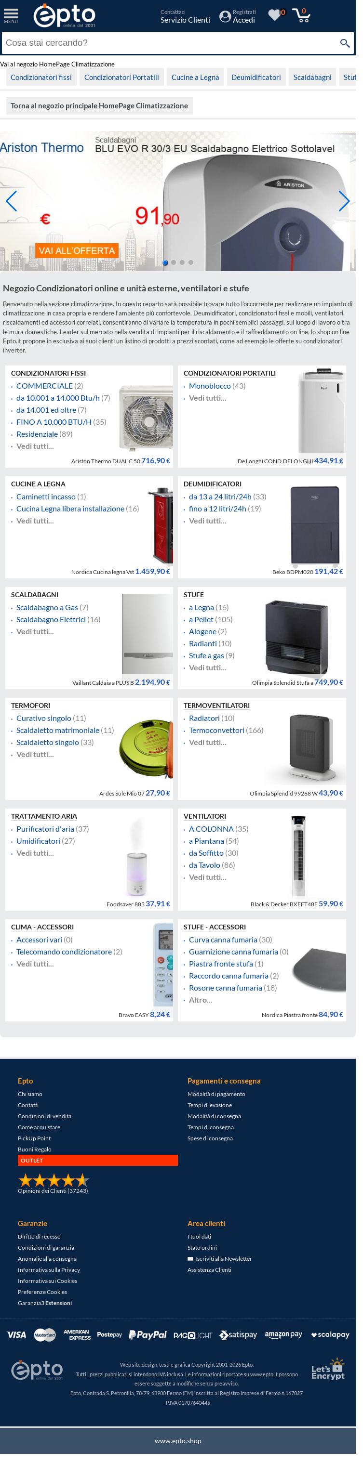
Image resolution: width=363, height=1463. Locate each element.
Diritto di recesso (39, 1236)
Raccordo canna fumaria (229, 975)
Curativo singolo (43, 718)
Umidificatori (38, 840)
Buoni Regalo (35, 1149)
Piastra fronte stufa (221, 963)
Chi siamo (30, 1094)
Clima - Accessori (42, 927)
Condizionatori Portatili (121, 77)
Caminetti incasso (46, 496)
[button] (344, 201)
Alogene (202, 631)
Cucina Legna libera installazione (70, 508)
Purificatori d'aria (45, 828)
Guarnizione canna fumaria (233, 951)
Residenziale (37, 434)
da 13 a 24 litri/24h (220, 496)
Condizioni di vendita (44, 1116)
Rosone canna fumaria (225, 987)
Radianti (203, 643)
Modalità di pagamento (216, 1094)
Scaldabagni (313, 77)
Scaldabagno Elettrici (51, 619)
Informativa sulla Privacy (49, 1270)
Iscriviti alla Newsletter (220, 1258)
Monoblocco (210, 385)
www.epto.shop (178, 1441)
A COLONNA (211, 828)
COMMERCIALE (44, 385)
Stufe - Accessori (215, 927)
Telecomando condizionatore (64, 951)
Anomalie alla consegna (47, 1258)
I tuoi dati (199, 1236)
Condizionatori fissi (41, 77)
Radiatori (204, 718)
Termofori (30, 705)
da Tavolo (204, 865)
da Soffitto (206, 853)
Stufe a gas (206, 655)
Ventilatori (205, 816)
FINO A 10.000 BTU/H (54, 422)
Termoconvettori (216, 730)
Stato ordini (202, 1247)
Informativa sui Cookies (47, 1281)
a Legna (201, 607)
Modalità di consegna (214, 1116)
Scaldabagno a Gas (47, 607)
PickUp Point (34, 1138)
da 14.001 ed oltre (46, 409)
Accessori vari (39, 939)
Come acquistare (39, 1127)
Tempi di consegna (211, 1127)
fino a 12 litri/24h (217, 508)
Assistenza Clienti (209, 1270)
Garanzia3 (45, 1303)
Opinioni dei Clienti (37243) (53, 1191)
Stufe (352, 77)
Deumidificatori (256, 77)
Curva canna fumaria (223, 939)
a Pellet (201, 619)
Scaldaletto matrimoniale (57, 730)
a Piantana (206, 840)
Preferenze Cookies (42, 1292)
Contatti (28, 1105)
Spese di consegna (210, 1138)
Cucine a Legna (195, 77)
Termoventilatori (217, 705)
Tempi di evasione (210, 1105)
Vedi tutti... (35, 446)
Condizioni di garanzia (46, 1247)
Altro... (201, 999)
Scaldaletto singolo (47, 742)
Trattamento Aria (44, 816)
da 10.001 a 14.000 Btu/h (58, 397)
